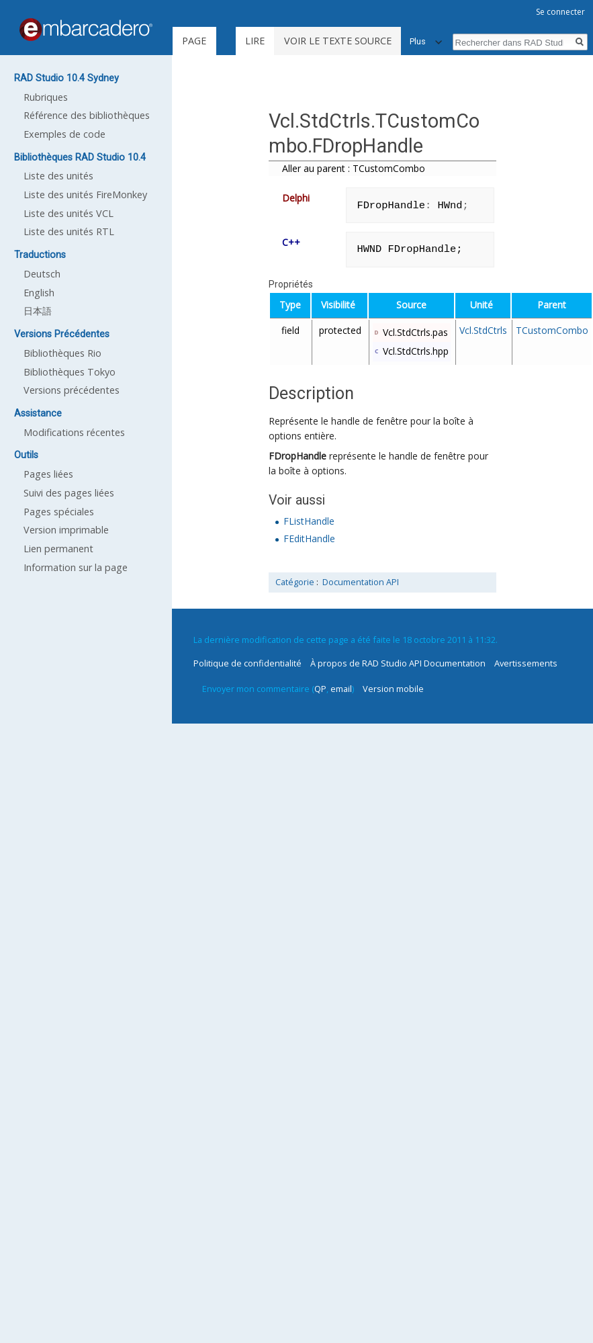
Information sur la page (76, 567)
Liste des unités (58, 175)
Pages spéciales (59, 511)
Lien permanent (58, 548)
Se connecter (560, 11)
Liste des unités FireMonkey (85, 194)
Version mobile (393, 689)
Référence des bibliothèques (87, 115)
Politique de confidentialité (247, 663)
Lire (255, 40)
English (39, 292)
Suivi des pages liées (69, 492)
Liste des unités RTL (69, 231)
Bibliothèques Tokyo (70, 371)
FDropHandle (297, 455)
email (341, 689)
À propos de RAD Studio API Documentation (398, 663)
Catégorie (294, 582)
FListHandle (308, 521)
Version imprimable (66, 529)
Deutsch (42, 273)
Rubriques (46, 97)
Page (194, 40)
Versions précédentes (72, 390)
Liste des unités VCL (68, 213)
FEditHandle (309, 538)
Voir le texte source (338, 40)
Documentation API (360, 582)
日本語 (38, 310)
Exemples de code (64, 134)
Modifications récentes (74, 432)
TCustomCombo (552, 330)
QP (320, 689)
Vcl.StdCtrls (483, 330)
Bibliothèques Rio (62, 353)
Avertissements (525, 663)
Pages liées (48, 474)
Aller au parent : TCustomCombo (353, 168)
